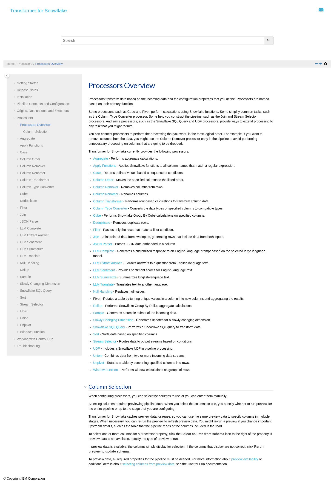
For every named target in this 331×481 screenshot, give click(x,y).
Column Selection (36, 131)
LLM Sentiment (31, 242)
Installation (24, 97)
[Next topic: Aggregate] (320, 64)
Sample (25, 277)
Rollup (24, 270)
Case (24, 152)
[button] (15, 83)
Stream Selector (31, 304)
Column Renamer (32, 173)
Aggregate (27, 138)
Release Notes (27, 90)
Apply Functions (31, 145)
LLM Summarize (31, 249)
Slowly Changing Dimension (40, 284)
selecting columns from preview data (148, 464)
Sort (23, 297)
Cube (24, 194)
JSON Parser (29, 221)
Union (24, 318)
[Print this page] (326, 64)
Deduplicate (28, 201)
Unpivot (25, 325)
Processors (25, 63)
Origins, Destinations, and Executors (43, 111)
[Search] (269, 41)
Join (23, 214)
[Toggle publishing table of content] (7, 75)
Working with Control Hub (35, 339)
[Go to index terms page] (319, 11)
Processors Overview (49, 63)
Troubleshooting (28, 346)
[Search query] (167, 41)
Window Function (32, 332)
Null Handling (29, 263)
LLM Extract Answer (34, 235)
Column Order (30, 159)
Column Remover (32, 166)
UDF (23, 311)
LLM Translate (30, 256)
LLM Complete (30, 228)
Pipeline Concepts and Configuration (43, 104)
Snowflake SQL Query (36, 290)
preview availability (244, 459)
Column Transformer (34, 180)
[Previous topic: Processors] (316, 64)
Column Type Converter (37, 187)
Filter (23, 207)
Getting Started (27, 83)
